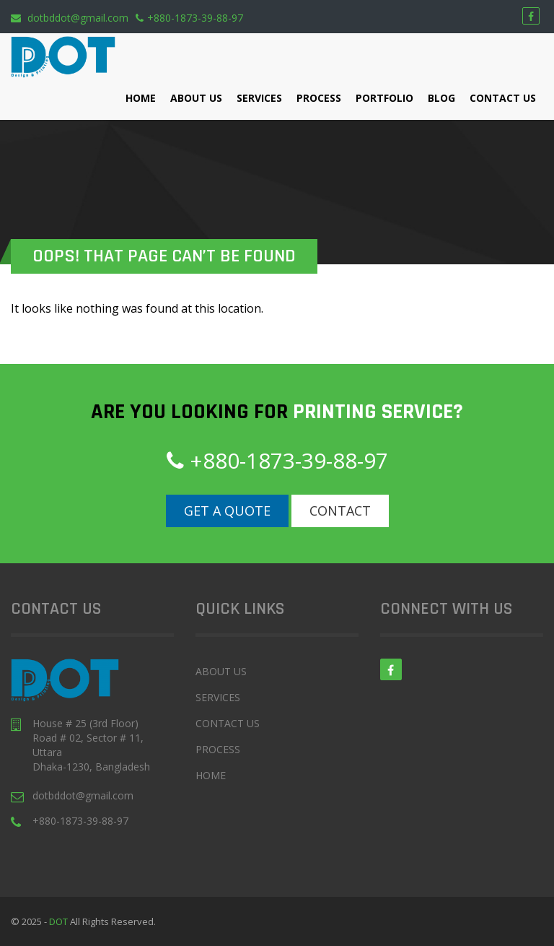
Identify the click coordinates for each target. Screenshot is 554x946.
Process (318, 98)
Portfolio (384, 98)
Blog (441, 98)
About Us (196, 98)
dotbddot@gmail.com (69, 18)
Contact (340, 510)
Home (141, 98)
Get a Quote (227, 510)
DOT (59, 921)
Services (259, 98)
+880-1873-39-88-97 (189, 18)
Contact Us (503, 98)
